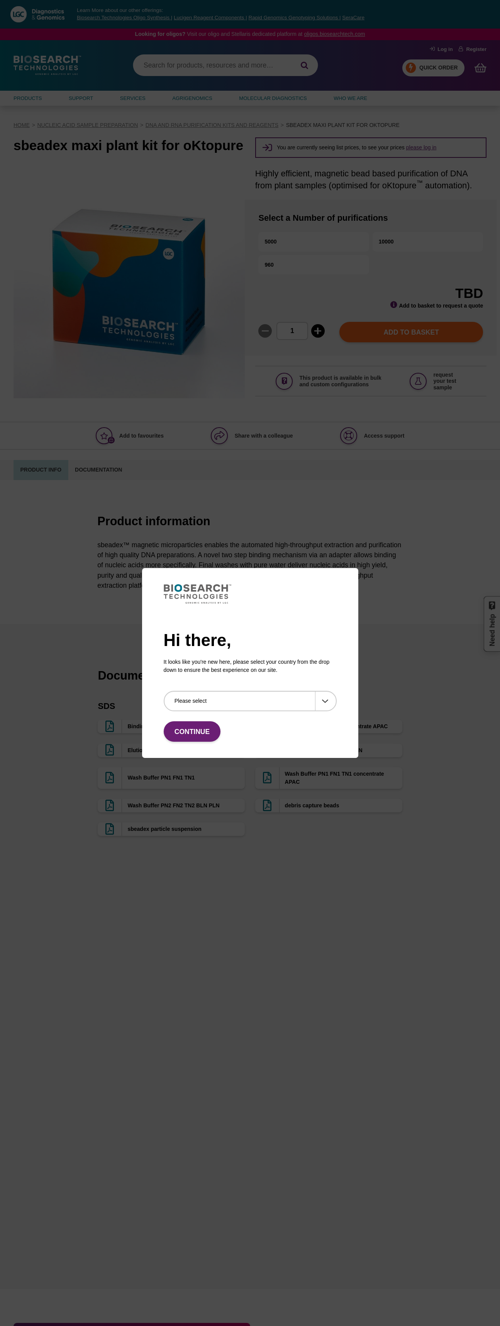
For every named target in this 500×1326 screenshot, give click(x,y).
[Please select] (250, 701)
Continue (192, 732)
